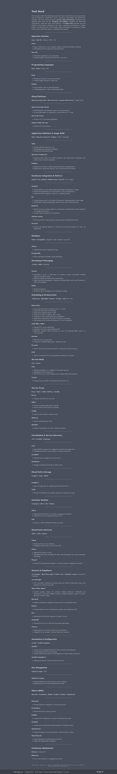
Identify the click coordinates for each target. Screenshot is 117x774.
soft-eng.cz (18, 772)
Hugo (58, 766)
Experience (29, 772)
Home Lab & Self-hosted (53, 772)
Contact (66, 772)
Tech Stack (39, 772)
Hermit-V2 (65, 766)
